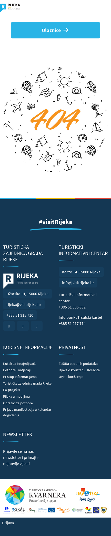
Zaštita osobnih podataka (78, 363)
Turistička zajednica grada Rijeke (27, 383)
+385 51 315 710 (19, 315)
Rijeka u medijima (16, 396)
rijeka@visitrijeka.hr (23, 304)
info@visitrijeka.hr (78, 282)
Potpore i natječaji (17, 370)
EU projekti (11, 389)
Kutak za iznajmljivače (19, 363)
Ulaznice (55, 30)
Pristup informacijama (20, 376)
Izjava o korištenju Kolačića (79, 370)
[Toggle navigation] (104, 8)
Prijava (8, 522)
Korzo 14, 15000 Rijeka (81, 271)
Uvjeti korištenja (71, 376)
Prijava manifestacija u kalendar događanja (27, 412)
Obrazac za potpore (18, 403)
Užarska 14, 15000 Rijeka (27, 293)
